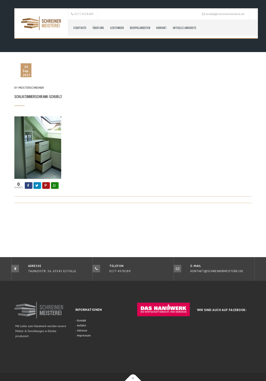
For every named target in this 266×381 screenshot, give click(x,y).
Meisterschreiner (31, 88)
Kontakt (161, 27)
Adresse (82, 330)
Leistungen (117, 27)
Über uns (98, 27)
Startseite (79, 27)
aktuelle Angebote (184, 27)
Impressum (84, 335)
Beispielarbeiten (140, 27)
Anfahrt (81, 325)
